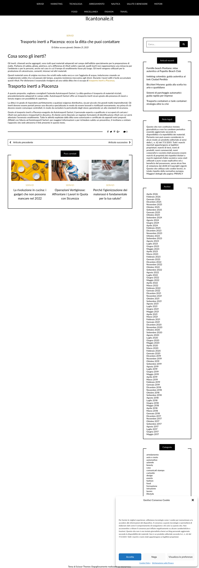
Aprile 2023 (152, 251)
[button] (192, 500)
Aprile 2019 (151, 377)
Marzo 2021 (152, 316)
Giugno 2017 (152, 431)
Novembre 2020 (154, 327)
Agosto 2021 (152, 303)
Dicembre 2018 (153, 387)
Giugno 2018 (152, 403)
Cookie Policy (144, 563)
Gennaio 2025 (153, 212)
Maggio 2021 (152, 311)
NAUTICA (115, 4)
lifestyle (150, 493)
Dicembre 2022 (153, 262)
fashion (149, 480)
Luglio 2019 (151, 369)
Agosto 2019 (152, 366)
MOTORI (158, 4)
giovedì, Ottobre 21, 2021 (77, 47)
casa (148, 467)
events (149, 478)
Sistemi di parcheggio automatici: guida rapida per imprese (164, 94)
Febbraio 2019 (153, 382)
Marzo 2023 (152, 254)
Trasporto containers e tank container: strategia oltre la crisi (166, 102)
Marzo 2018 (152, 410)
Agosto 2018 (152, 397)
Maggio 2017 (152, 434)
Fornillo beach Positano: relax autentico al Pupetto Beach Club (163, 69)
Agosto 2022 (152, 272)
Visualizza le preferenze (181, 556)
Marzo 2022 (152, 285)
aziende (150, 462)
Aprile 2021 (151, 314)
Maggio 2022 (152, 280)
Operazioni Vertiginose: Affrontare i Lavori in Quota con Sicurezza (70, 194)
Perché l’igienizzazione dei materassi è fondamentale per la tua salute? (110, 194)
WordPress (125, 566)
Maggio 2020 (152, 342)
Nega (154, 556)
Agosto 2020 (152, 335)
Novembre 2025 (154, 204)
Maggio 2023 (152, 249)
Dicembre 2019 (153, 356)
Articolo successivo (117, 142)
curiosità (150, 473)
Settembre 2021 (154, 301)
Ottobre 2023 (153, 235)
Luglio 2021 (151, 306)
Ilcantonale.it (99, 18)
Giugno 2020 (152, 340)
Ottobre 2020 (153, 329)
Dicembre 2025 (153, 201)
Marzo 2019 (152, 379)
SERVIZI (40, 4)
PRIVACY (178, 173)
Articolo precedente (23, 142)
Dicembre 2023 (153, 230)
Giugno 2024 (152, 222)
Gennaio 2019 (153, 384)
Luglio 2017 (151, 429)
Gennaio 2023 (153, 259)
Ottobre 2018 (152, 392)
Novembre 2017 (154, 418)
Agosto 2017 (152, 426)
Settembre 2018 (154, 395)
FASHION (109, 11)
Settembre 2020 (154, 332)
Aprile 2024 (152, 225)
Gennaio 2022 (153, 290)
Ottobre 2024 (153, 214)
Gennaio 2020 (153, 353)
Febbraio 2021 (153, 319)
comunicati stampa (155, 470)
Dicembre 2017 (153, 416)
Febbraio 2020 (153, 350)
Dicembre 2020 (154, 324)
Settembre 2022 (154, 269)
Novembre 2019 (154, 358)
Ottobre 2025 (153, 207)
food (148, 483)
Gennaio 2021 (153, 322)
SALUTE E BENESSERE (137, 4)
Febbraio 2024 (153, 228)
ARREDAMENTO (96, 4)
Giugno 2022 (152, 277)
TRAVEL (123, 11)
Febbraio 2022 (153, 288)
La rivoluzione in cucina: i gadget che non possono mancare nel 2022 (30, 194)
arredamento (152, 454)
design (149, 475)
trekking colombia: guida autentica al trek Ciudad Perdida (166, 78)
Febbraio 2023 (153, 256)
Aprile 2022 (152, 282)
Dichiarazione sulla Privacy (163, 563)
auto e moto (152, 457)
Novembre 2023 (154, 233)
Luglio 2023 (152, 243)
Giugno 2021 (152, 309)
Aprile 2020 (152, 345)
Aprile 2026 (152, 194)
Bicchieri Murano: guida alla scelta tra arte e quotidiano (166, 86)
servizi (70, 35)
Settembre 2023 (154, 238)
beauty (149, 465)
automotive (151, 460)
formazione (151, 486)
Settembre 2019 (154, 363)
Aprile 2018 (151, 408)
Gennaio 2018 (153, 413)
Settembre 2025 (154, 209)
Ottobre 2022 (153, 267)
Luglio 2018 (151, 400)
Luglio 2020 (152, 337)
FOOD (74, 11)
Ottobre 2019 (152, 361)
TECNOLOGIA (75, 4)
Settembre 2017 (154, 423)
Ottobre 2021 (152, 298)
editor (56, 47)
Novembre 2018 (154, 390)
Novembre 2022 (154, 264)
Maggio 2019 (152, 374)
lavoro (149, 491)
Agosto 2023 (152, 241)
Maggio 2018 (152, 405)
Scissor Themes (83, 566)
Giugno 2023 (152, 246)
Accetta (130, 556)
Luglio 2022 (152, 275)
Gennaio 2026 (153, 199)
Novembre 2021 (154, 295)
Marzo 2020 (152, 348)
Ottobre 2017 (152, 421)
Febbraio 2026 (153, 196)
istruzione (151, 488)
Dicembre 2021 (153, 293)
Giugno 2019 (152, 371)
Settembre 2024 (154, 217)
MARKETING (57, 4)
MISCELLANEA (91, 11)
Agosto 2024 (152, 220)
